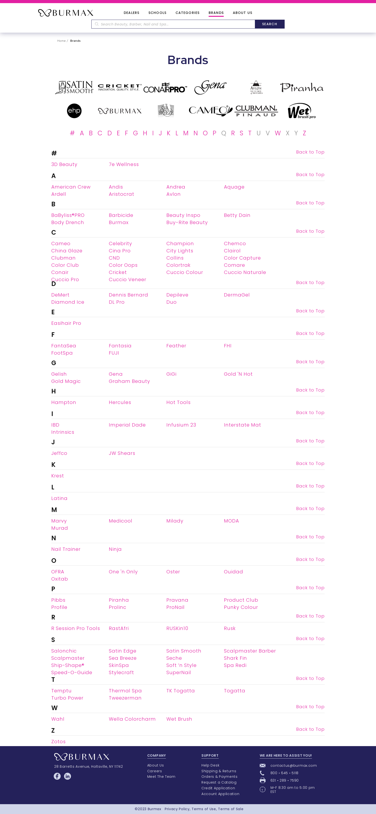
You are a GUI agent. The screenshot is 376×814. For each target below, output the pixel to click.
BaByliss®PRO (68, 215)
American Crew (71, 187)
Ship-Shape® (67, 665)
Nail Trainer (66, 549)
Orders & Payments (219, 776)
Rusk (230, 628)
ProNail (175, 607)
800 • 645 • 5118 (284, 773)
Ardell (58, 194)
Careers (154, 771)
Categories (188, 13)
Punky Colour (241, 607)
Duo (171, 302)
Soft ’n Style (181, 665)
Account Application (220, 793)
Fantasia (120, 345)
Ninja (115, 549)
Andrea (175, 187)
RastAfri (119, 628)
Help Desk (210, 765)
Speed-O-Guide (71, 672)
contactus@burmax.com (293, 765)
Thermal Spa (125, 690)
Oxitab (59, 579)
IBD (55, 425)
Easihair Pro (66, 323)
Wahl (58, 719)
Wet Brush (179, 719)
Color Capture (242, 258)
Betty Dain (237, 215)
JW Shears (122, 453)
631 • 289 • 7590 (284, 780)
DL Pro (117, 302)
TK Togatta (180, 690)
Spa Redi (235, 665)
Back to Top (310, 152)
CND (114, 258)
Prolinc (117, 607)
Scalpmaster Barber (250, 651)
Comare (234, 265)
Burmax (119, 222)
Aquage (234, 187)
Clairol (232, 250)
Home (61, 41)
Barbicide (121, 215)
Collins (175, 258)
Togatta (234, 690)
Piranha (119, 600)
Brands (216, 13)
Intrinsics (62, 432)
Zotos (58, 741)
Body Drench (67, 222)
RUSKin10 (177, 628)
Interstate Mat (242, 425)
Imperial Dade (127, 425)
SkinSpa (119, 665)
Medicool (120, 520)
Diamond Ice (67, 302)
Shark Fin (235, 658)
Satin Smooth (183, 651)
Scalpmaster (68, 658)
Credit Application (218, 788)
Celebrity (120, 243)
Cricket (118, 272)
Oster (173, 571)
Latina (59, 498)
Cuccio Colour (184, 272)
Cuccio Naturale (245, 272)
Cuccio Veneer (127, 279)
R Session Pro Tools (75, 628)
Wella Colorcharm (132, 719)
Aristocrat (121, 194)
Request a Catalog (219, 782)
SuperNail (178, 672)
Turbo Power (67, 698)
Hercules (120, 402)
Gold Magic (66, 381)
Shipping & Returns (218, 771)
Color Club (65, 265)
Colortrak (178, 265)
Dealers (131, 13)
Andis (116, 187)
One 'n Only (123, 571)
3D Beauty (64, 164)
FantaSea (63, 345)
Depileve (177, 294)
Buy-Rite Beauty (187, 222)
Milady (174, 520)
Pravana (177, 600)
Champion (180, 243)
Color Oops (123, 265)
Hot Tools (178, 402)
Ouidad (233, 571)
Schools (157, 13)
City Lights (179, 250)
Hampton (63, 402)
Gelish (59, 374)
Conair (60, 272)
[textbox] (173, 24)
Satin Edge (122, 651)
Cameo (60, 243)
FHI (228, 345)
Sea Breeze (123, 658)
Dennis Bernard (128, 294)
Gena (116, 374)
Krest (57, 475)
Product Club (241, 600)
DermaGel (237, 294)
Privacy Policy (177, 809)
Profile (59, 607)
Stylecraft (121, 672)
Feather (176, 345)
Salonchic (64, 651)
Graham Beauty (129, 381)
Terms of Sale (230, 809)
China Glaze (66, 250)
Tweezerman (125, 698)
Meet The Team (161, 776)
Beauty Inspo (183, 215)
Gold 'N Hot (238, 374)
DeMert (60, 294)
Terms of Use (204, 809)
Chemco (235, 243)
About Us (242, 13)
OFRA (57, 571)
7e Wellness (124, 164)
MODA (231, 520)
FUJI (114, 353)
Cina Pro (120, 250)
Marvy (59, 520)
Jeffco (59, 453)
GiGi (171, 374)
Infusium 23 (181, 425)
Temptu (61, 690)
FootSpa (62, 353)
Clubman (63, 258)
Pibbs (58, 600)
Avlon (173, 194)
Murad (59, 528)
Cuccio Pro (65, 279)
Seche (174, 658)
